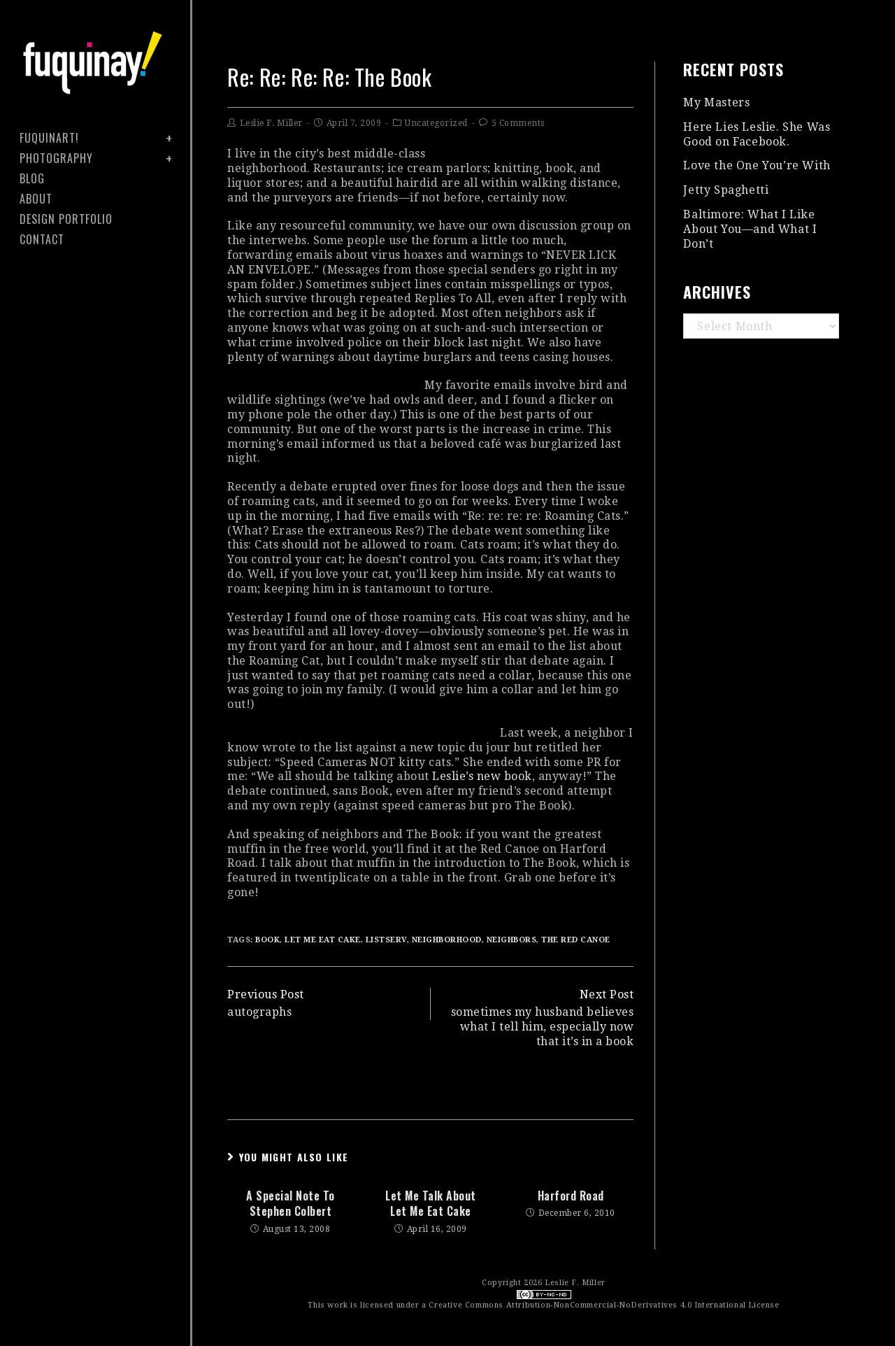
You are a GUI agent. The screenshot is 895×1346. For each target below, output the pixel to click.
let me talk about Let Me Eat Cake (430, 1203)
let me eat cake (323, 939)
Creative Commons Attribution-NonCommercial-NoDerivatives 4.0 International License (604, 1305)
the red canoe (575, 939)
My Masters (716, 102)
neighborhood (447, 939)
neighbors (512, 939)
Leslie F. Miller (271, 123)
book (267, 939)
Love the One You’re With (756, 165)
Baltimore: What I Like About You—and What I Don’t (750, 229)
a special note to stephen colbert (290, 1203)
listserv (386, 939)
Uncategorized (436, 123)
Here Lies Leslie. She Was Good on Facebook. (756, 134)
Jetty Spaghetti (725, 190)
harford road (571, 1195)
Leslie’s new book (482, 776)
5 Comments (518, 123)
